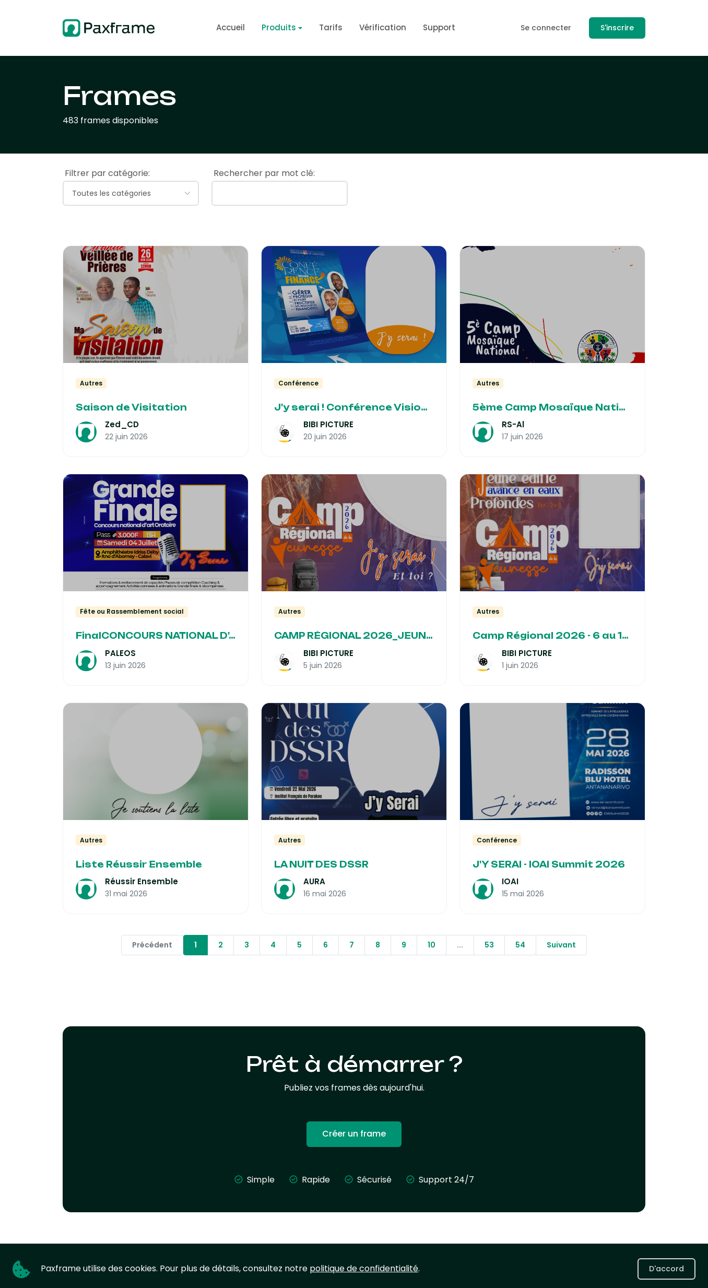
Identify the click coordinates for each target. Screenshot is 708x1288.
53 (489, 945)
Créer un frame (354, 1134)
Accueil (230, 27)
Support (439, 27)
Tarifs (331, 27)
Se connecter (546, 27)
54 (520, 945)
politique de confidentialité (364, 1268)
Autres (91, 383)
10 (431, 945)
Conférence (298, 383)
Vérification (382, 27)
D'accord (666, 1268)
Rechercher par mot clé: (264, 173)
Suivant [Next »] (561, 945)
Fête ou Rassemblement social (132, 611)
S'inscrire (617, 27)
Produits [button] (279, 27)
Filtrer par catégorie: (107, 173)
